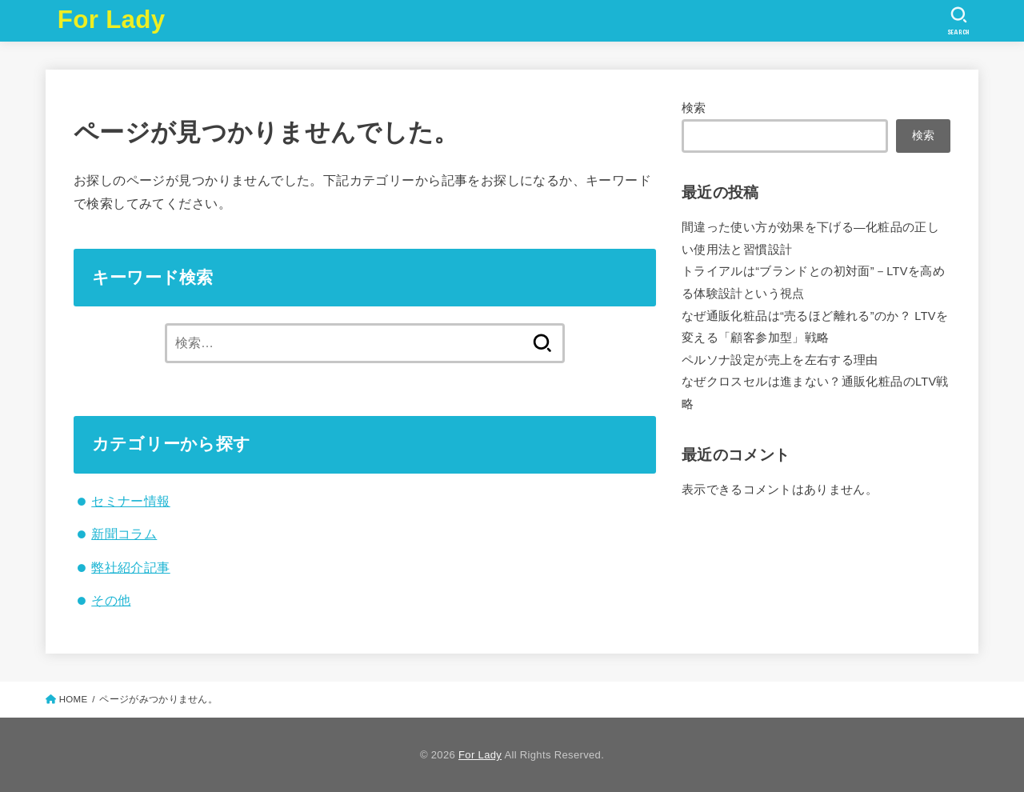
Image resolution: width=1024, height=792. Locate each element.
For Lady (112, 20)
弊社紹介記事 (130, 567)
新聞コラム (124, 533)
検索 (694, 108)
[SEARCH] (958, 21)
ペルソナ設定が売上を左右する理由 (780, 360)
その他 (110, 600)
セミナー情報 (130, 501)
